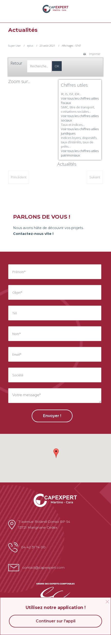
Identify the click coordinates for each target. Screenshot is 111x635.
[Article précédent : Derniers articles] (18, 177)
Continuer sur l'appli (55, 621)
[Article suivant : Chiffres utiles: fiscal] (95, 177)
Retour (16, 63)
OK (57, 66)
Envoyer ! (52, 415)
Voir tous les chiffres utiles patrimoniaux (80, 153)
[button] (56, 453)
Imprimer (91, 54)
